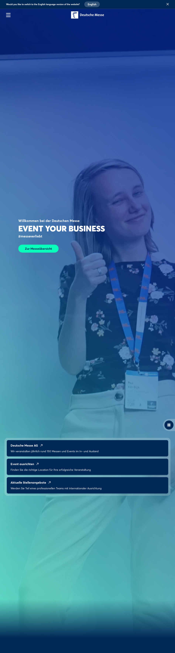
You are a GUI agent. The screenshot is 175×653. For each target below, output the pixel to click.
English (92, 4)
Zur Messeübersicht (38, 248)
